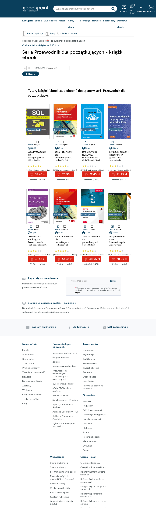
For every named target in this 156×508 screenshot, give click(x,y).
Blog (24, 403)
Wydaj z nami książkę (60, 488)
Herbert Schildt (61, 160)
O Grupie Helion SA (90, 462)
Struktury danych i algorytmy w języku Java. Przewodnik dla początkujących (118, 157)
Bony (52, 33)
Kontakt (87, 401)
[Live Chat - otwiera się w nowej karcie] (132, 8)
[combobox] (57, 68)
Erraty (86, 432)
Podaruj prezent (70, 33)
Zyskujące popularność (33, 372)
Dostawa (87, 423)
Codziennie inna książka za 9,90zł (39, 45)
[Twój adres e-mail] (86, 280)
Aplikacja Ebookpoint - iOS (66, 411)
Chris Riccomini (89, 160)
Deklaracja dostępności (94, 414)
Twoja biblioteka (91, 367)
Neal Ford (32, 245)
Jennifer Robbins (116, 245)
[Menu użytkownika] (141, 8)
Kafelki (28, 68)
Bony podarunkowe (32, 394)
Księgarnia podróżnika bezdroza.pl (91, 495)
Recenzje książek (91, 436)
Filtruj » (30, 73)
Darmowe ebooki (122, 23)
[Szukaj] (113, 9)
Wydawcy (27, 390)
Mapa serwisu (89, 441)
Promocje (85, 20)
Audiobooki (50, 20)
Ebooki (38, 20)
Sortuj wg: (40, 67)
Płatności (87, 427)
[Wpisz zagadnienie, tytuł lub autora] (81, 9)
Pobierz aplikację (35, 33)
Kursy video (71, 23)
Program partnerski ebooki (63, 471)
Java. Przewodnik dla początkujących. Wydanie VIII (64, 240)
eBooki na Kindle (61, 395)
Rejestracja (88, 354)
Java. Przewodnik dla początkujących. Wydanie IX (64, 156)
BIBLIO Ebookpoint (60, 492)
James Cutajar (115, 160)
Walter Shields (34, 160)
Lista (24, 68)
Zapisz (113, 280)
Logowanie (88, 350)
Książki (62, 20)
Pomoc (86, 450)
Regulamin (88, 405)
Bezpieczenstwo (61, 357)
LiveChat (87, 445)
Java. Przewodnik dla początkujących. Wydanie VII (91, 240)
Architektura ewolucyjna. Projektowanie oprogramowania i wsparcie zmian (37, 242)
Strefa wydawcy (58, 467)
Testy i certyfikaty (31, 399)
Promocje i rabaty (30, 367)
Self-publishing (57, 483)
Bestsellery (109, 20)
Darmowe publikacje (32, 381)
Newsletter (88, 381)
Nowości (96, 20)
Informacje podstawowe (65, 352)
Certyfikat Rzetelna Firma (93, 467)
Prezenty (87, 372)
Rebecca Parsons (44, 245)
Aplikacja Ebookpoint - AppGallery (63, 417)
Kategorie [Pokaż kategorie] (27, 20)
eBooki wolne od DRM (63, 383)
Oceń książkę (89, 376)
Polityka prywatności (93, 410)
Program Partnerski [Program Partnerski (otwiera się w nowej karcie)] (42, 327)
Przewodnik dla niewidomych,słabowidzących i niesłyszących (61, 375)
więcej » (78, 292)
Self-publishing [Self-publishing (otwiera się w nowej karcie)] (116, 327)
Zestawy (26, 385)
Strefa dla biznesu (59, 462)
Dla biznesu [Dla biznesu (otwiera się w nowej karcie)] (79, 327)
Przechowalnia (90, 363)
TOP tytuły (28, 363)
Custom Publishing (59, 496)
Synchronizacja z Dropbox (65, 400)
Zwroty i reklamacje (92, 419)
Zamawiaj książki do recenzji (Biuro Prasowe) (62, 477)
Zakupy (56, 361)
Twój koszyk (89, 359)
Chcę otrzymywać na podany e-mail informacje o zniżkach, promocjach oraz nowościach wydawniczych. (95, 290)
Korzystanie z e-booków (64, 366)
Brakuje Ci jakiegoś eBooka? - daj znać (51, 303)
